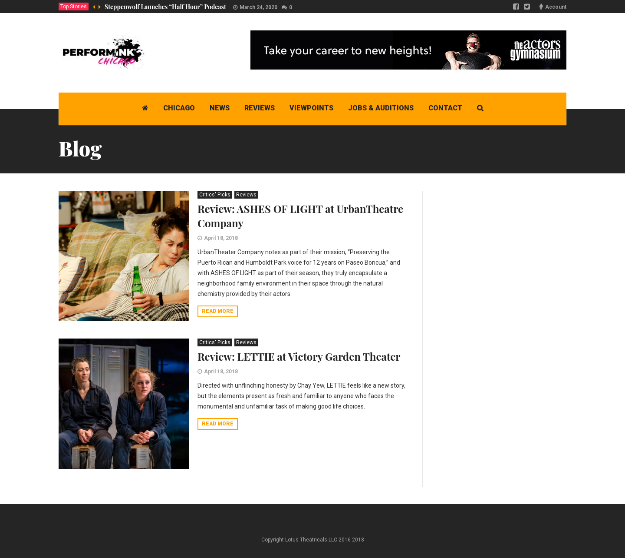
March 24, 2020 (258, 7)
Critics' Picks (214, 195)
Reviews (246, 195)
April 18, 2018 (221, 238)
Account (555, 7)
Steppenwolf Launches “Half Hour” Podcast (165, 7)
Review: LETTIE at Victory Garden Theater (298, 356)
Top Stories (73, 6)
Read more (218, 311)
